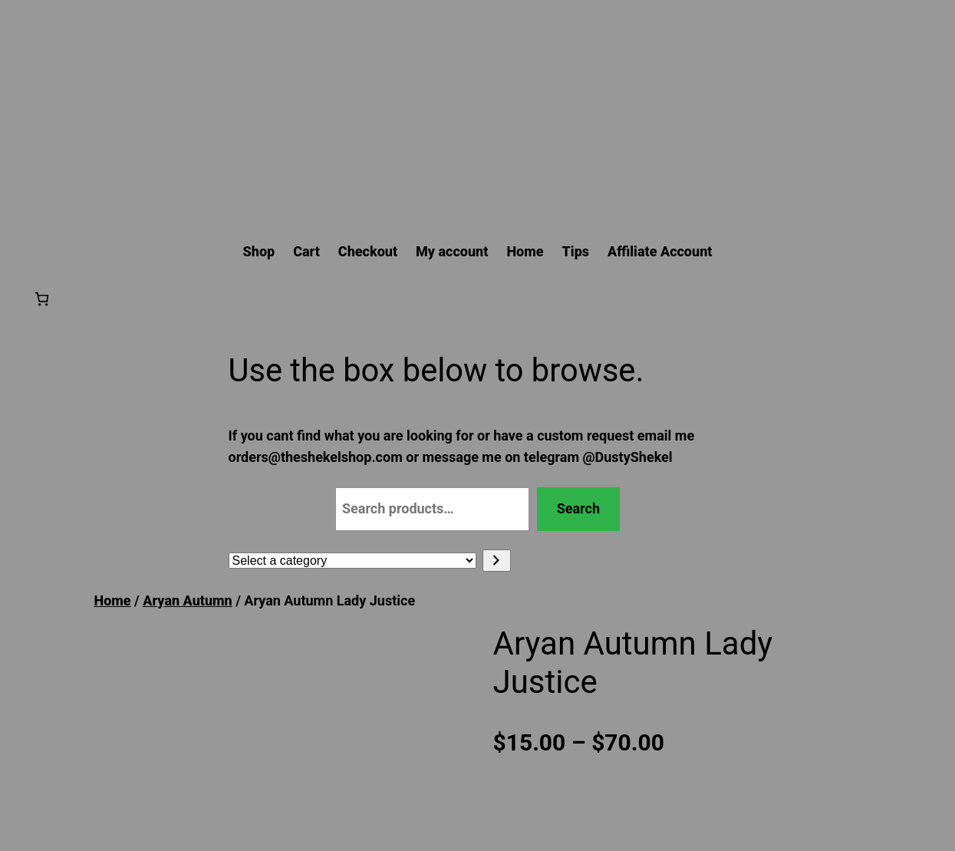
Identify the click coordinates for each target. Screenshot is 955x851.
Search (578, 508)
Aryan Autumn (187, 600)
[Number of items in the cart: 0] (42, 299)
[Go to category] (496, 560)
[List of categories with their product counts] (352, 560)
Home (112, 600)
